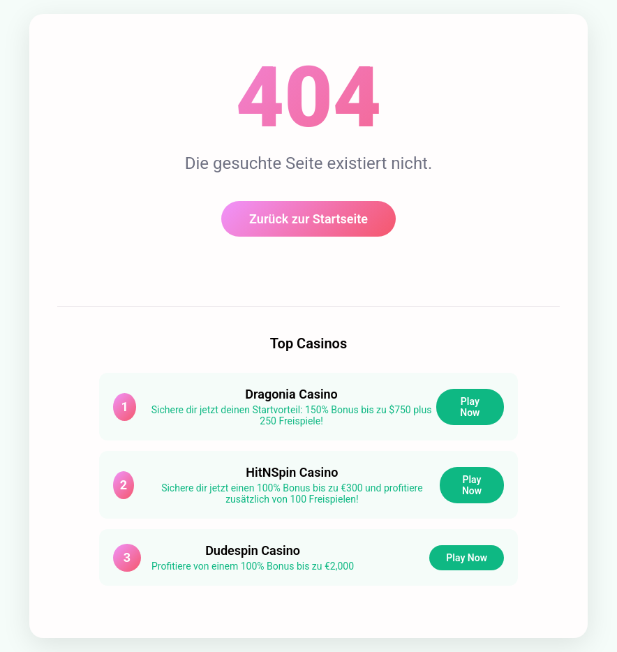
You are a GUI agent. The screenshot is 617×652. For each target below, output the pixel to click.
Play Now (470, 407)
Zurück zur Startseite (308, 219)
